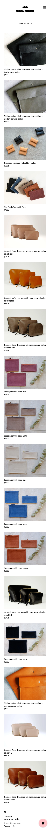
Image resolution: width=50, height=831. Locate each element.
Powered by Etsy (10, 826)
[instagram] (5, 812)
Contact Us (8, 816)
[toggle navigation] (44, 7)
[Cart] (43, 823)
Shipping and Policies (12, 819)
